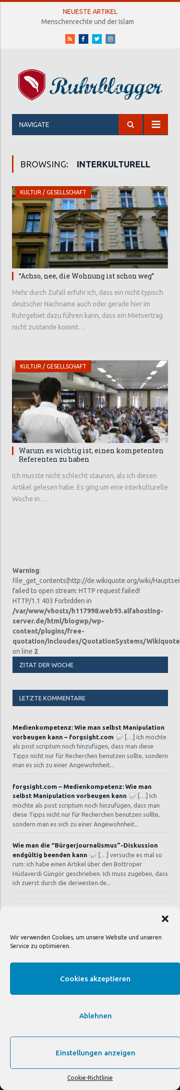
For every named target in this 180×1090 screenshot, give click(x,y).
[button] (165, 919)
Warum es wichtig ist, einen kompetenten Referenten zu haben (91, 455)
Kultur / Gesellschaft (53, 192)
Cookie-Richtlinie (90, 1078)
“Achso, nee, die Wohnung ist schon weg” (86, 275)
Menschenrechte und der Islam (87, 21)
